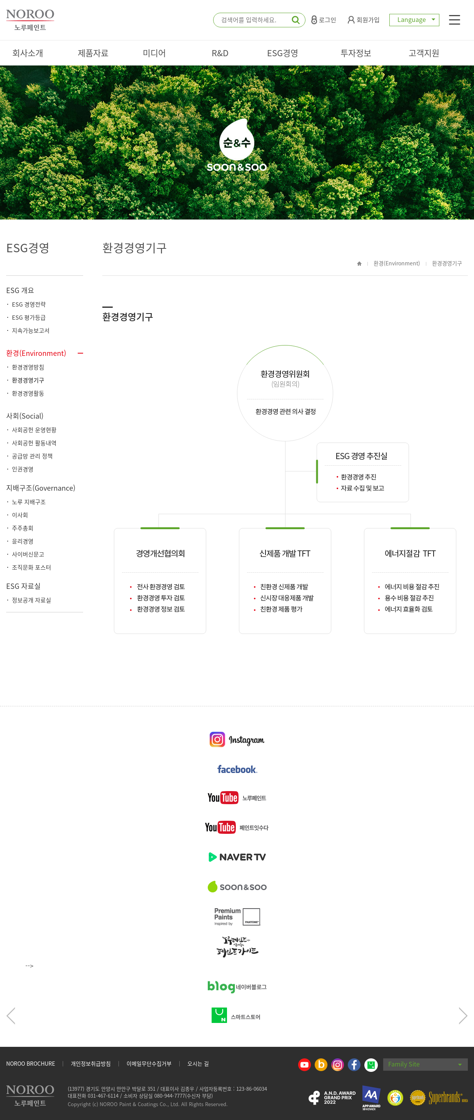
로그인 (323, 19)
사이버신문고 (28, 554)
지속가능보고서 (31, 330)
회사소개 (27, 52)
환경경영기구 (28, 380)
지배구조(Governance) (40, 488)
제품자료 (93, 52)
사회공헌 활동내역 (34, 443)
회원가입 (364, 19)
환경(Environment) (36, 353)
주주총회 (22, 528)
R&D (220, 52)
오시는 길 (198, 1063)
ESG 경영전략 (29, 304)
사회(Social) (24, 416)
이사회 (20, 515)
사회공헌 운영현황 (34, 430)
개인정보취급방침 (91, 1063)
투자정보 (355, 52)
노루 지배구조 (29, 502)
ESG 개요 (20, 290)
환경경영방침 (28, 367)
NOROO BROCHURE (30, 1063)
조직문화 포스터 (31, 567)
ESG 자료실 (23, 586)
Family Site (425, 1063)
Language (414, 19)
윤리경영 (22, 541)
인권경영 (22, 469)
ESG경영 (282, 52)
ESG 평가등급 (29, 317)
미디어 (154, 52)
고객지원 (424, 52)
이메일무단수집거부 (149, 1063)
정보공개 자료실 (31, 600)
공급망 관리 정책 (32, 456)
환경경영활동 (28, 393)
